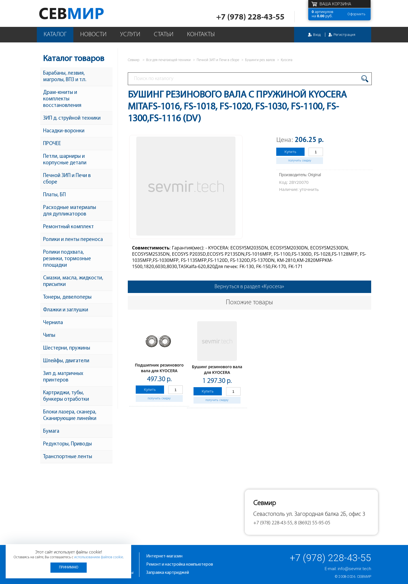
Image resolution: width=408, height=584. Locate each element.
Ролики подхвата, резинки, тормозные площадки (67, 259)
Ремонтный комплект (68, 227)
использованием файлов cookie (98, 557)
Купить (290, 152)
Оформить (356, 14)
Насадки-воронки (63, 131)
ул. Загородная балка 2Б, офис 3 (325, 514)
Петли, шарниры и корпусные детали (64, 160)
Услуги (130, 34)
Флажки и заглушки (65, 310)
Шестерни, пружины (66, 348)
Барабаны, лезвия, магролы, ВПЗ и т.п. (64, 77)
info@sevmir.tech (354, 568)
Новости (93, 34)
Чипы (49, 335)
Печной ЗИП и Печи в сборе (67, 179)
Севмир (364, 577)
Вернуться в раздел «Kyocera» (249, 287)
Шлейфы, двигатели (66, 361)
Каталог (55, 34)
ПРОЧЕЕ (52, 143)
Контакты (201, 34)
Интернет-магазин (164, 556)
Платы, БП (54, 195)
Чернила (53, 323)
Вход (317, 35)
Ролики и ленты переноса (73, 239)
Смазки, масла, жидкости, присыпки (73, 281)
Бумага (51, 431)
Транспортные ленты (67, 457)
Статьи (163, 34)
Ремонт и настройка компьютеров (179, 564)
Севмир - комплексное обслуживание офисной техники (82, 13)
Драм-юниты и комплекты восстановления (62, 99)
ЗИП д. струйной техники (72, 118)
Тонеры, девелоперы (67, 297)
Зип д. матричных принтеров (63, 377)
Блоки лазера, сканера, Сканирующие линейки (69, 415)
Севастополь (269, 514)
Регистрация (344, 35)
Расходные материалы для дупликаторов (69, 211)
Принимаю (68, 567)
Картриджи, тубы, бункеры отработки (66, 396)
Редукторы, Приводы (67, 444)
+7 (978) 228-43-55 (250, 17)
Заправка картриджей (167, 572)
